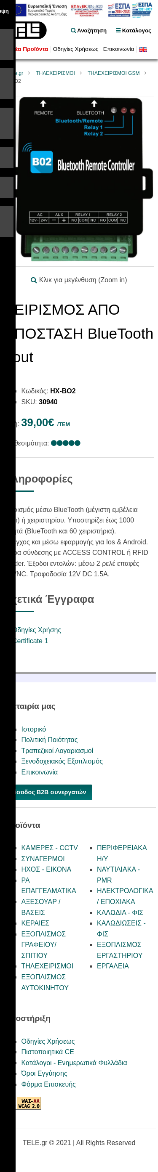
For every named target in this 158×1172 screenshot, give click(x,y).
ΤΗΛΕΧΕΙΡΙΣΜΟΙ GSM (113, 73)
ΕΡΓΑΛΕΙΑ (113, 966)
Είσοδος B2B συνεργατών (48, 792)
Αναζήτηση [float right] (89, 30)
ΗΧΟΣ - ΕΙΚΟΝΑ (46, 869)
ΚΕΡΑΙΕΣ (35, 923)
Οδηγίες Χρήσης (36, 630)
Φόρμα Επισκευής (48, 1084)
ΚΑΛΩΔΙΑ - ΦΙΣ (120, 912)
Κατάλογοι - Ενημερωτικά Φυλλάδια (74, 1062)
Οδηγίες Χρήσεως (76, 49)
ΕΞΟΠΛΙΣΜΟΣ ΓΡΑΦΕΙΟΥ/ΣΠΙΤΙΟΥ (43, 945)
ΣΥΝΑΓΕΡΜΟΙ (42, 858)
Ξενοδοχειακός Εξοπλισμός (61, 761)
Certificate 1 (30, 640)
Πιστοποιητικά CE (47, 1051)
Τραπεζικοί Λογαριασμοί (57, 750)
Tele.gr (15, 73)
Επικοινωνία (118, 49)
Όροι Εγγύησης (44, 1073)
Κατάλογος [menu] (133, 30)
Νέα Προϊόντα (29, 49)
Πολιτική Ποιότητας (49, 739)
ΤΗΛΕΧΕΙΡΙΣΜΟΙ (55, 73)
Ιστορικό (33, 729)
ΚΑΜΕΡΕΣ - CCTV (49, 847)
